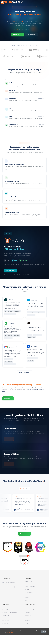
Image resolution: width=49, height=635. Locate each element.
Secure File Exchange (7, 607)
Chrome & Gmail (29, 609)
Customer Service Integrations (9, 612)
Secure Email (5, 618)
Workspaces (5, 615)
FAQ (26, 600)
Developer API (5, 620)
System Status (29, 592)
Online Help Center (30, 586)
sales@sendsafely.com (11, 582)
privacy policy (10, 632)
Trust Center (28, 584)
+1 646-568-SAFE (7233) (11, 587)
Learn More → (9, 439)
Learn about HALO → (10, 270)
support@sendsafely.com (13, 584)
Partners (27, 589)
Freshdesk (27, 620)
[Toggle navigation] (47, 2)
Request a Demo (17, 34)
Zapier (27, 623)
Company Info (29, 595)
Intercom (27, 618)
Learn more (40, 82)
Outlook (27, 607)
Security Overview (29, 581)
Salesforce (28, 615)
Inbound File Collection (8, 609)
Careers (27, 597)
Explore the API (8, 398)
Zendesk (27, 612)
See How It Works (31, 34)
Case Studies (5, 623)
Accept (44, 631)
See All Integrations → (24, 372)
